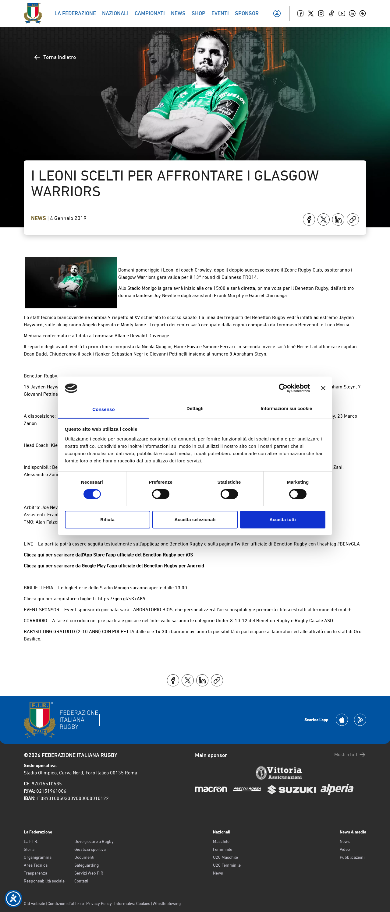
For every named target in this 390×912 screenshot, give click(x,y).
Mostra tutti (350, 754)
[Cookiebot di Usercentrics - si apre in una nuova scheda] (283, 388)
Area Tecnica (36, 865)
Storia (29, 849)
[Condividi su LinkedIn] (338, 219)
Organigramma (37, 857)
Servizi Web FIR (88, 873)
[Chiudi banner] (323, 388)
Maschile (221, 841)
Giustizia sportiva (90, 849)
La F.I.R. (31, 841)
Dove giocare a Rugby (94, 841)
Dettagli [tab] (195, 408)
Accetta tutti (282, 519)
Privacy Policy (99, 903)
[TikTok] (331, 13)
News (39, 218)
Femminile (222, 849)
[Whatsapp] (362, 13)
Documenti (84, 857)
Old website (34, 903)
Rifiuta (107, 519)
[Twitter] (310, 13)
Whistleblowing (167, 903)
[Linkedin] (352, 13)
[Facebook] (300, 13)
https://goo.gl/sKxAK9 (122, 599)
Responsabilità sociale (44, 881)
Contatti (81, 881)
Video (345, 849)
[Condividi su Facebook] (309, 219)
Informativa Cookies (132, 903)
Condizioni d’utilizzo (66, 903)
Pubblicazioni (352, 857)
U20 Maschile (225, 857)
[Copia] (353, 219)
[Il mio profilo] (277, 13)
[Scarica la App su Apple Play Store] (342, 720)
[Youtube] (342, 13)
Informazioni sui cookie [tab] (286, 408)
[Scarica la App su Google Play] (360, 720)
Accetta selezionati (194, 519)
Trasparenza (35, 873)
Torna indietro (55, 57)
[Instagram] (321, 13)
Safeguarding (86, 865)
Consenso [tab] (103, 409)
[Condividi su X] (323, 219)
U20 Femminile (227, 865)
